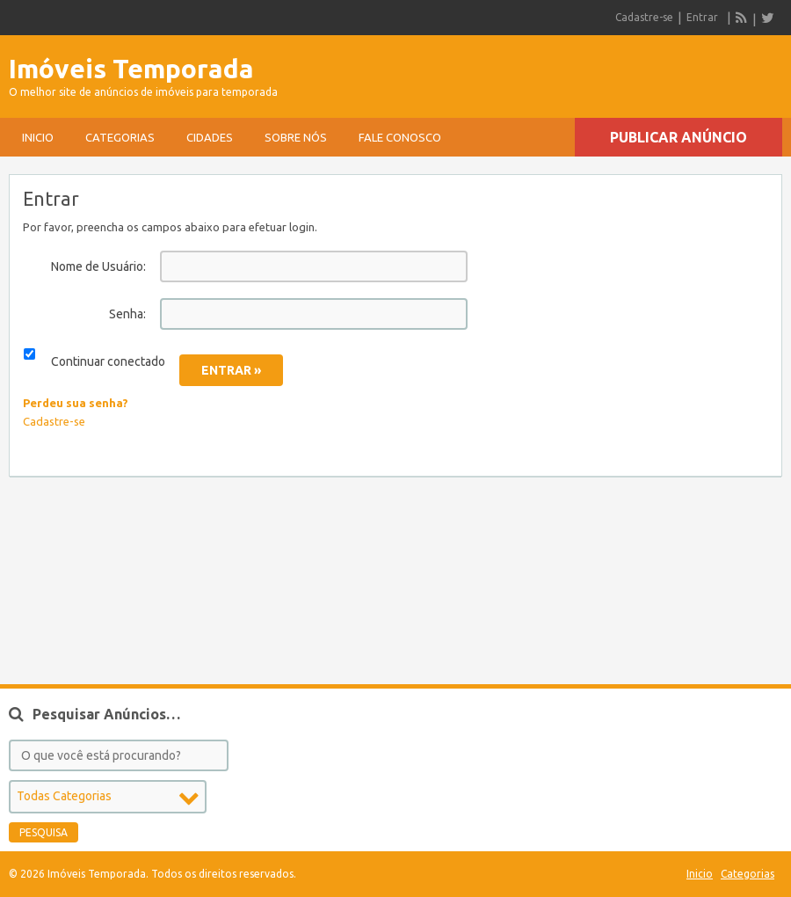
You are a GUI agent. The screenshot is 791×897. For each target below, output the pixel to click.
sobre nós (296, 137)
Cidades (209, 137)
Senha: (127, 314)
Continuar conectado (108, 361)
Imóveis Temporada (131, 69)
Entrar (702, 17)
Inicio (38, 137)
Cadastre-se (644, 17)
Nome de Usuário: (98, 266)
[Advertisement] (576, 71)
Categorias (120, 137)
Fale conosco (400, 137)
